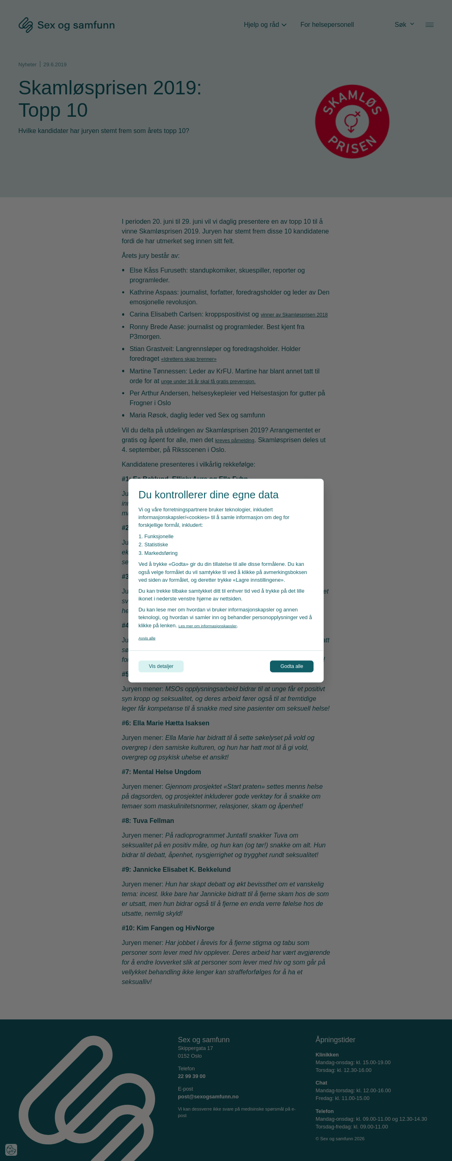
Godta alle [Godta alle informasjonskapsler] (285, 666)
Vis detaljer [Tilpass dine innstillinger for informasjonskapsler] (168, 666)
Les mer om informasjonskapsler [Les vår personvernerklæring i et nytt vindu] (215, 623)
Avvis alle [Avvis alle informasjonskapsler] (149, 636)
